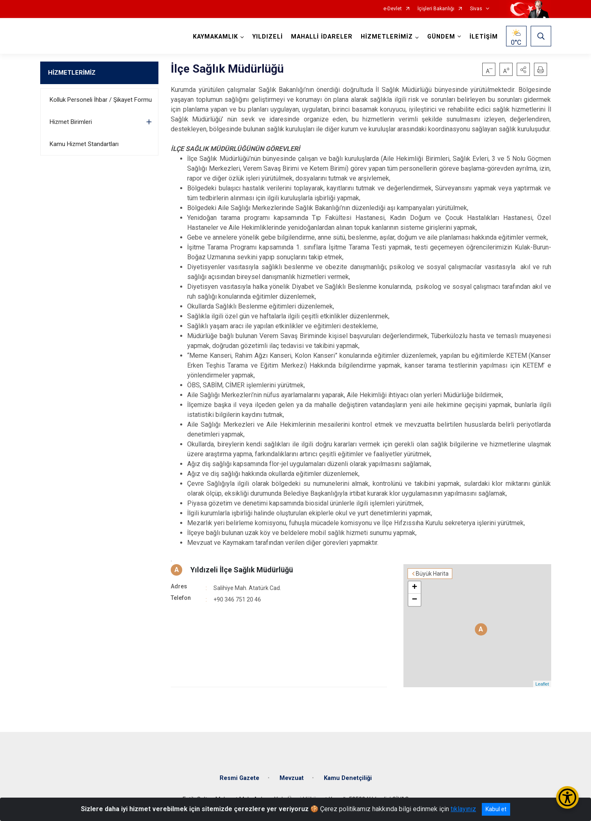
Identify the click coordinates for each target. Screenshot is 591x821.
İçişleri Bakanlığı (435, 8)
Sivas (476, 8)
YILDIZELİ (267, 36)
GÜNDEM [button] (441, 36)
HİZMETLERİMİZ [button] (387, 36)
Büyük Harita (432, 573)
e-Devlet (392, 8)
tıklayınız (463, 809)
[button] (523, 69)
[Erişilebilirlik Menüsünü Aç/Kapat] (567, 797)
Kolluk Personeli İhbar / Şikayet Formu (101, 99)
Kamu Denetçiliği (348, 778)
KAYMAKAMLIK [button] (215, 36)
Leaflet (542, 683)
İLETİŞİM (484, 36)
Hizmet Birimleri (71, 122)
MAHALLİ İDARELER (322, 36)
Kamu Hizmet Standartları (84, 144)
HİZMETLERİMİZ (72, 72)
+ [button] (414, 587)
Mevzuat (291, 778)
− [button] (414, 600)
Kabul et (496, 809)
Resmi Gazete (239, 778)
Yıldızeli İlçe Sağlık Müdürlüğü (241, 569)
